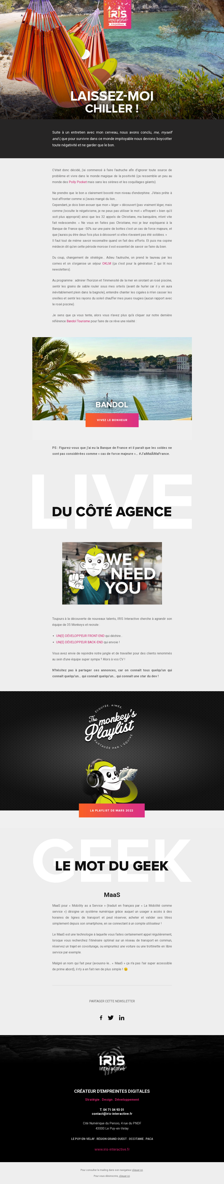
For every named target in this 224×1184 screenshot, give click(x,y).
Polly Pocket (78, 182)
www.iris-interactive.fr (112, 1149)
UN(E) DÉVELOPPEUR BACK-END (79, 642)
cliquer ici (137, 1170)
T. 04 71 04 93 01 (112, 1110)
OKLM (107, 263)
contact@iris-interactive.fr (112, 1114)
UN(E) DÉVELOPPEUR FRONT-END (80, 636)
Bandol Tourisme (78, 321)
